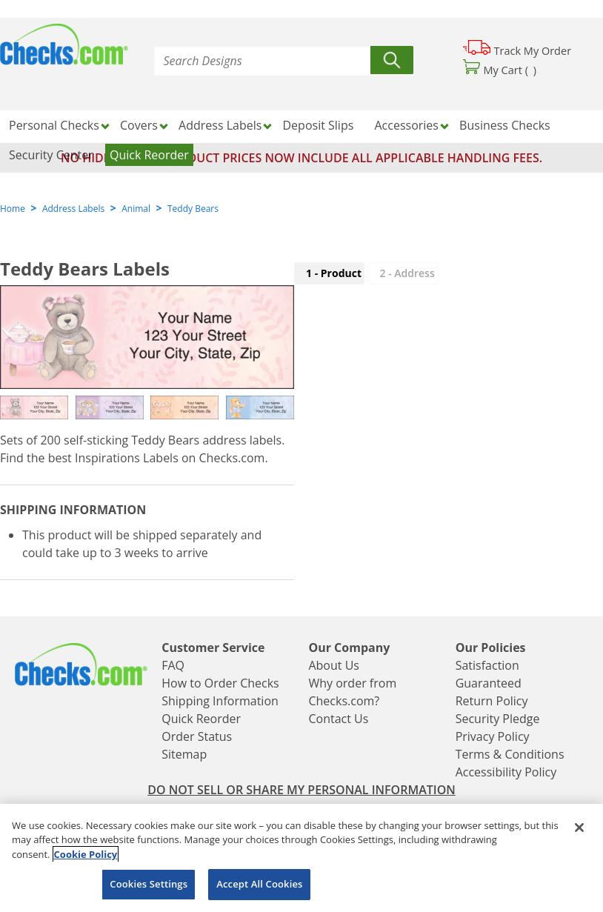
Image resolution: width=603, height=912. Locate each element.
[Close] (579, 827)
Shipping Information (220, 701)
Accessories (406, 125)
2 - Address (406, 273)
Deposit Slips (318, 125)
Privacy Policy (493, 736)
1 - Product (334, 273)
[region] (301, 858)
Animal (135, 208)
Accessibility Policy (506, 772)
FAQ (172, 665)
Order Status (196, 736)
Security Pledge (498, 718)
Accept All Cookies (259, 884)
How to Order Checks (220, 683)
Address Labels (220, 125)
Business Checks (504, 125)
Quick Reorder (149, 155)
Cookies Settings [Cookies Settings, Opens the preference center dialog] (148, 884)
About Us (333, 665)
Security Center (51, 155)
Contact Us (338, 718)
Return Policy (492, 701)
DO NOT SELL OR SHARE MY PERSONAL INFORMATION (301, 790)
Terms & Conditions (510, 754)
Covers (139, 125)
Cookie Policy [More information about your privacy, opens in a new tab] (86, 854)
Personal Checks (54, 125)
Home (12, 208)
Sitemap (184, 754)
